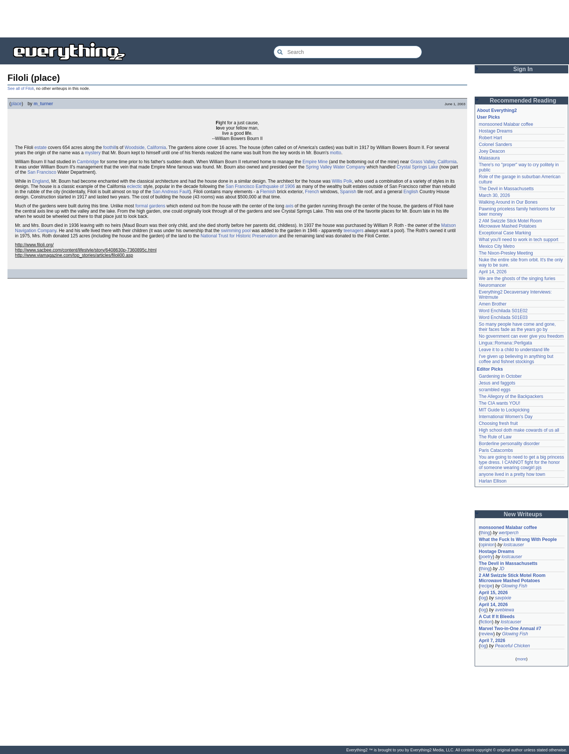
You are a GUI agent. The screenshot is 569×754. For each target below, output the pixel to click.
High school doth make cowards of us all (519, 430)
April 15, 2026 (493, 592)
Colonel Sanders (495, 144)
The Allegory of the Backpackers (511, 396)
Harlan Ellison (492, 481)
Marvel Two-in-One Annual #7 (510, 628)
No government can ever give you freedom (521, 336)
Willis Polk (342, 181)
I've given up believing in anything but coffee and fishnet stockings (516, 359)
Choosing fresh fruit (498, 423)
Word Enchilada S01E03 (503, 317)
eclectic (134, 186)
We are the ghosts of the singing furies (517, 278)
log (483, 598)
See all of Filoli (20, 88)
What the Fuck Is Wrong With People (518, 539)
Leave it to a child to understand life (514, 349)
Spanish (348, 191)
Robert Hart (490, 137)
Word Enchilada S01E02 (503, 310)
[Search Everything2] (348, 52)
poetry (486, 556)
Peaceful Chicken (512, 645)
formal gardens (150, 206)
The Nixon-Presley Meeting (506, 253)
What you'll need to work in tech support (518, 239)
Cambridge (88, 161)
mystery (93, 152)
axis (289, 206)
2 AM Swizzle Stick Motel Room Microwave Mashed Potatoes (510, 223)
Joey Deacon (492, 151)
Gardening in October (500, 376)
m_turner (43, 103)
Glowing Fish (514, 586)
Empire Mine (315, 161)
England (40, 181)
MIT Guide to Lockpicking (504, 410)
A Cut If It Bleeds (497, 616)
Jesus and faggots (497, 383)
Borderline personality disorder (509, 443)
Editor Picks (490, 369)
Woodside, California (145, 147)
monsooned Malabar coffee (506, 124)
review (486, 633)
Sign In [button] (523, 69)
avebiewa (504, 609)
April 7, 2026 (492, 640)
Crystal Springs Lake (417, 167)
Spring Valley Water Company (335, 167)
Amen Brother (492, 304)
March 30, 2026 (494, 195)
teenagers (353, 230)
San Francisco (41, 172)
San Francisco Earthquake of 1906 (260, 186)
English (411, 191)
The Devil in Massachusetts (506, 188)
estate (40, 147)
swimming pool (235, 230)
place (16, 103)
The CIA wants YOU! (499, 403)
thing (485, 532)
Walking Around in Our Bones (508, 202)
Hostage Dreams (495, 131)
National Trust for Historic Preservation (239, 235)
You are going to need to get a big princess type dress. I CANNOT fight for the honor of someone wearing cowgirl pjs (521, 462)
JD (501, 568)
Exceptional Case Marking (505, 232)
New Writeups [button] (523, 514)
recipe (486, 586)
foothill (109, 147)
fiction (486, 621)
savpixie (503, 598)
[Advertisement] (284, 19)
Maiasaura (489, 158)
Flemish (268, 191)
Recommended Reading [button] (523, 100)
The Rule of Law (495, 437)
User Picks (488, 117)
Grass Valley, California (433, 161)
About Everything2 (497, 110)
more (521, 659)
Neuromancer (492, 285)
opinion (487, 544)
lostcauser (513, 544)
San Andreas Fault (170, 191)
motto (335, 152)
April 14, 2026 (492, 271)
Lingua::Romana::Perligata (505, 343)
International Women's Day (505, 416)
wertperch (508, 532)
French (312, 191)
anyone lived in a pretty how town (512, 474)
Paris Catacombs (496, 450)
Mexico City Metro (497, 246)
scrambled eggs (495, 389)
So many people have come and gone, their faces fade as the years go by (517, 327)
